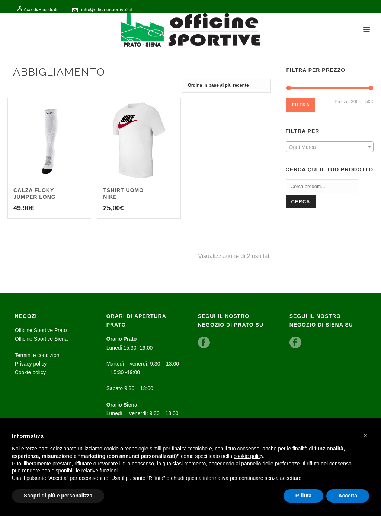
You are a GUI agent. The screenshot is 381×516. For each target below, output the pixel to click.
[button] (365, 436)
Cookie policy (30, 372)
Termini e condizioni (38, 355)
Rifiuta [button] (303, 496)
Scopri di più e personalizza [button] (58, 496)
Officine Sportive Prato (41, 330)
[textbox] (329, 147)
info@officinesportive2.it (106, 9)
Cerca (300, 201)
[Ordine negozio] (226, 86)
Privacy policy (31, 364)
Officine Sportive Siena (41, 339)
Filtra (301, 105)
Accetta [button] (347, 496)
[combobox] (330, 146)
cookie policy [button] (248, 456)
